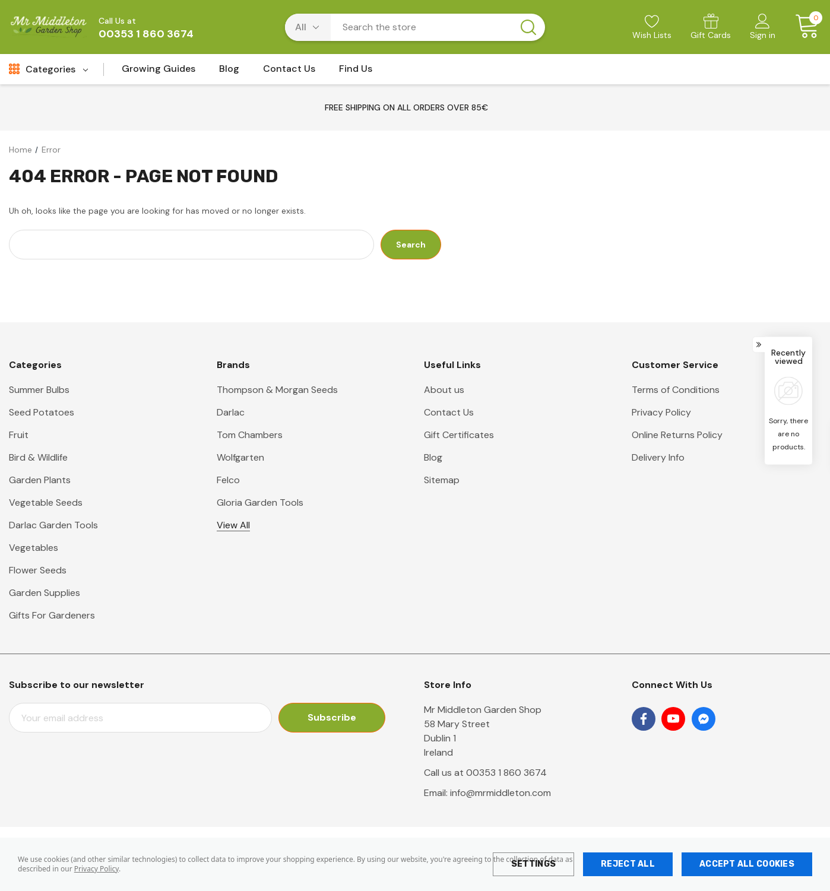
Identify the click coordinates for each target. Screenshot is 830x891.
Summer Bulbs (39, 389)
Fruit (18, 435)
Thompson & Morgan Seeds (277, 389)
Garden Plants (40, 480)
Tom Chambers (250, 435)
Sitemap (442, 480)
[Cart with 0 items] (803, 27)
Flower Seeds (37, 570)
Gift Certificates (459, 435)
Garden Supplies (44, 592)
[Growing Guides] (158, 72)
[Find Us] (355, 72)
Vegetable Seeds (46, 502)
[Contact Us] (289, 72)
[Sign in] (762, 28)
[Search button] (528, 27)
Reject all (628, 864)
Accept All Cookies (746, 864)
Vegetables (33, 547)
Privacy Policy (96, 869)
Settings (533, 864)
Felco (228, 480)
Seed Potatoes (41, 412)
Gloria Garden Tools (260, 502)
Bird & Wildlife (38, 457)
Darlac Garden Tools (53, 525)
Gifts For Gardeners (52, 615)
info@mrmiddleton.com (500, 793)
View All (233, 525)
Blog (433, 457)
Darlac (231, 412)
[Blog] (229, 72)
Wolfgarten (240, 457)
